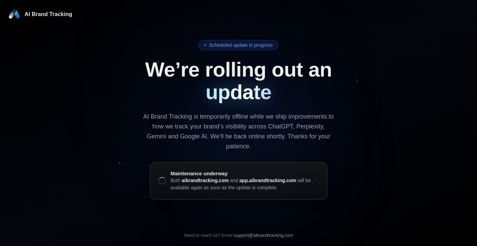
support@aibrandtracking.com (263, 235)
